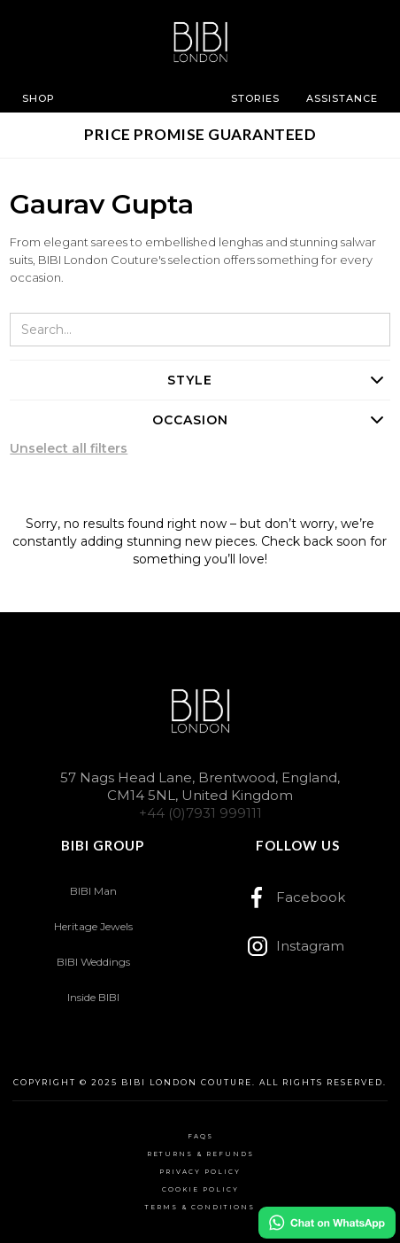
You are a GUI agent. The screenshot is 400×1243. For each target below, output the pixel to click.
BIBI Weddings (93, 961)
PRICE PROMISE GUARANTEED (200, 134)
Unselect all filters (68, 448)
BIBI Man (93, 890)
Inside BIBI (93, 997)
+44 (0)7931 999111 (200, 812)
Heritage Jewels (93, 926)
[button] (38, 98)
